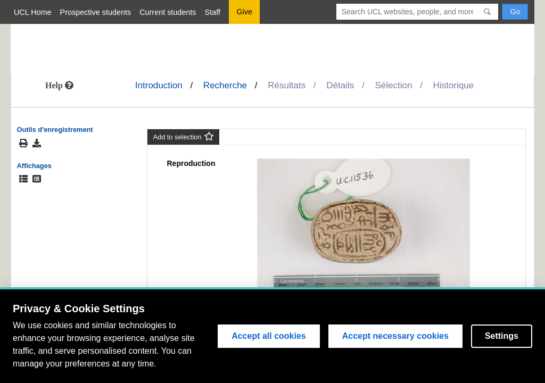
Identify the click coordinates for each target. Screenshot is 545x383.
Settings (501, 335)
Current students (167, 12)
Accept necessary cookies (395, 335)
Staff (212, 12)
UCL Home (33, 12)
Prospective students (95, 12)
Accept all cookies (269, 335)
